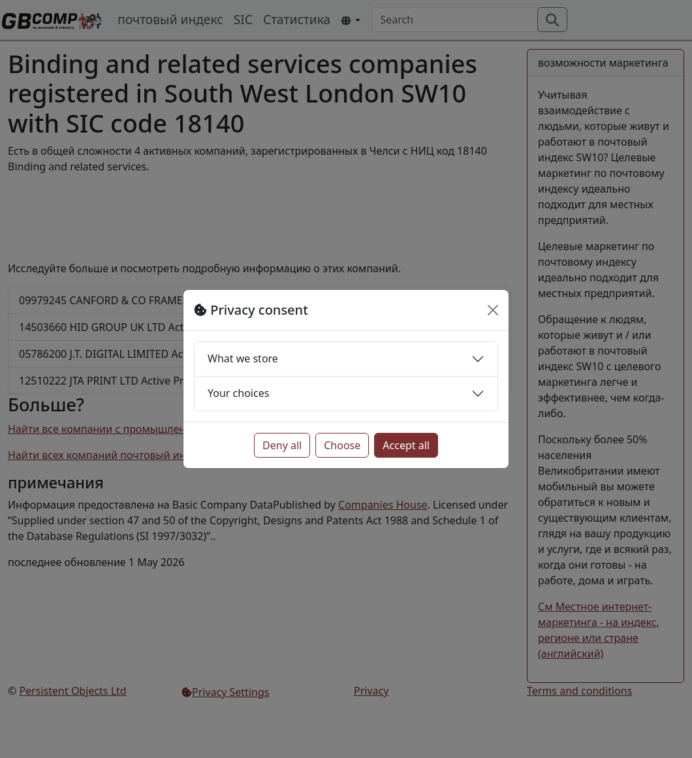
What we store (243, 358)
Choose (342, 445)
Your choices (238, 393)
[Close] (492, 310)
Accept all (406, 445)
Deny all (282, 445)
